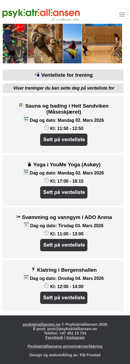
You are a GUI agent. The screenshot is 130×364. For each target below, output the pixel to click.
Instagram (75, 337)
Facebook (54, 337)
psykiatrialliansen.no (42, 324)
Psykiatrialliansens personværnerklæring (65, 346)
